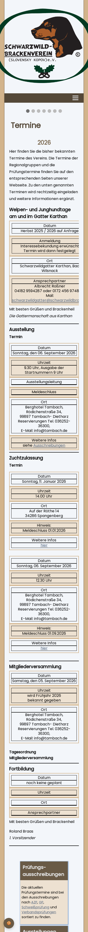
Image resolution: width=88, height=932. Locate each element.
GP (41, 902)
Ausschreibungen (49, 445)
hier (44, 545)
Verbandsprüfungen (39, 912)
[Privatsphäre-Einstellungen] (9, 923)
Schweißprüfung (35, 907)
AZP (34, 902)
